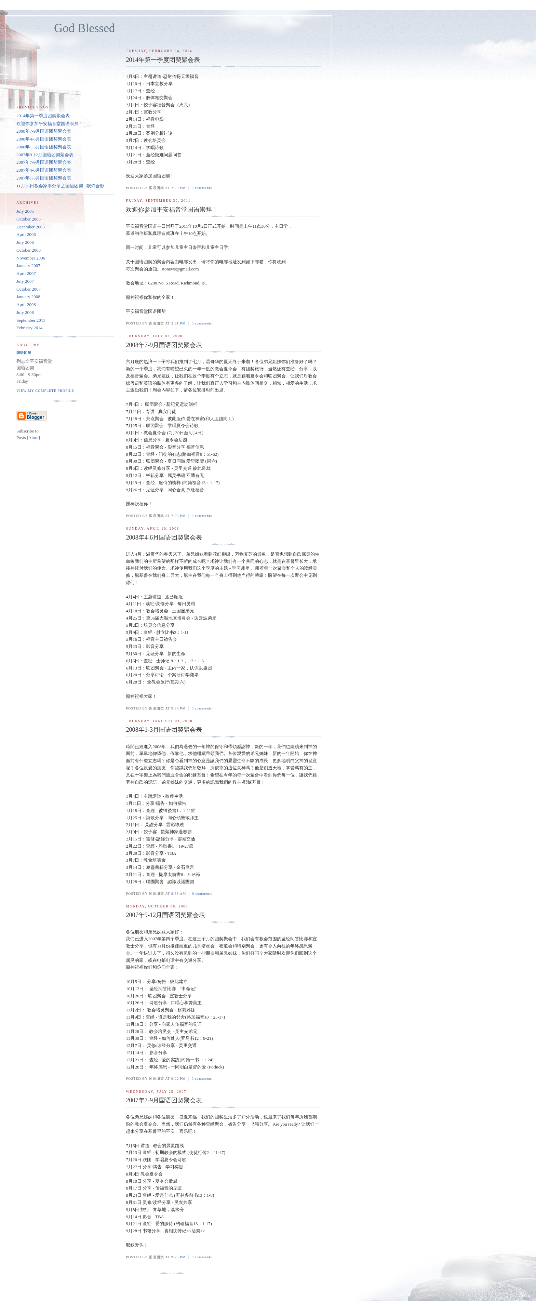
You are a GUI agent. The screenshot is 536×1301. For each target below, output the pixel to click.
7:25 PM (179, 516)
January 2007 (28, 265)
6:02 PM (179, 1078)
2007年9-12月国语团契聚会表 (44, 154)
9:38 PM (179, 708)
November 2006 (30, 258)
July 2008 (25, 312)
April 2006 (26, 234)
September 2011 (30, 320)
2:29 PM (179, 188)
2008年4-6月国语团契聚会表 (43, 139)
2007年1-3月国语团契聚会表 (43, 178)
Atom (33, 437)
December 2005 (30, 226)
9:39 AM (179, 893)
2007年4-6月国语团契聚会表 (43, 170)
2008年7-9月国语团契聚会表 (43, 131)
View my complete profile (45, 391)
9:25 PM (179, 1257)
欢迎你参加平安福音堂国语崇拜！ (49, 123)
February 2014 (29, 327)
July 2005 (25, 211)
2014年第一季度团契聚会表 (43, 115)
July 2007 (25, 281)
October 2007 (28, 289)
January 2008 (28, 296)
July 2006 (25, 242)
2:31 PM (179, 323)
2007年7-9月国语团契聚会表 (43, 162)
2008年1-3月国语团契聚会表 (43, 146)
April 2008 (26, 304)
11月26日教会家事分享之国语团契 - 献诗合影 (60, 185)
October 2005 (28, 219)
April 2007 (26, 273)
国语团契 (23, 353)
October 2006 (28, 250)
